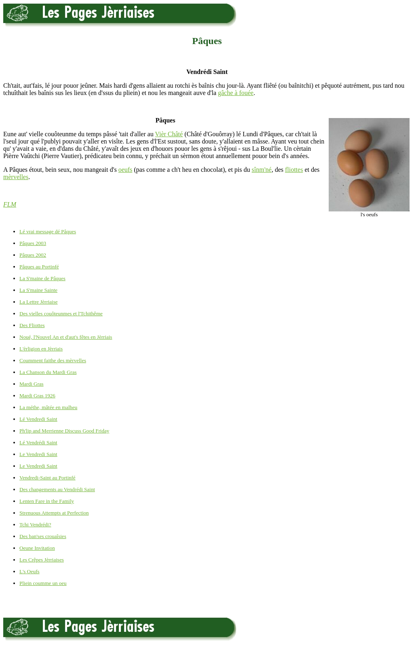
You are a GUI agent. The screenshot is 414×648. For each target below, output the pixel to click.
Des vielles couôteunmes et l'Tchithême (61, 313)
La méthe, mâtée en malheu (48, 407)
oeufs (125, 169)
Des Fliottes (31, 325)
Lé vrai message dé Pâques (47, 231)
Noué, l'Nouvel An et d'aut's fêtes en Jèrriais (65, 337)
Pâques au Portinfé (39, 267)
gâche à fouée (235, 92)
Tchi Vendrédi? (35, 524)
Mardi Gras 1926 (37, 396)
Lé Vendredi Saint (38, 419)
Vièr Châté (169, 134)
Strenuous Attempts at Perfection (54, 513)
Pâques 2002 (32, 255)
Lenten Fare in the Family (46, 501)
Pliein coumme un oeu (43, 583)
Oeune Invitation (37, 548)
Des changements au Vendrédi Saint (57, 489)
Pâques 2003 (32, 243)
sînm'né (262, 169)
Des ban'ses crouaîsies (42, 536)
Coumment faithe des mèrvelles (52, 360)
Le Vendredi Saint (38, 454)
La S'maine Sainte (38, 290)
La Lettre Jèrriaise (38, 302)
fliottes (294, 169)
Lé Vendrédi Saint (38, 442)
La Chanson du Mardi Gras (48, 372)
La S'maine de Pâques (42, 278)
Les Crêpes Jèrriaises (41, 560)
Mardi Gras (31, 384)
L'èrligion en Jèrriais (41, 349)
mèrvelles (15, 176)
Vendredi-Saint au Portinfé (47, 478)
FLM (9, 204)
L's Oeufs (29, 571)
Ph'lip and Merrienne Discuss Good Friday (64, 431)
